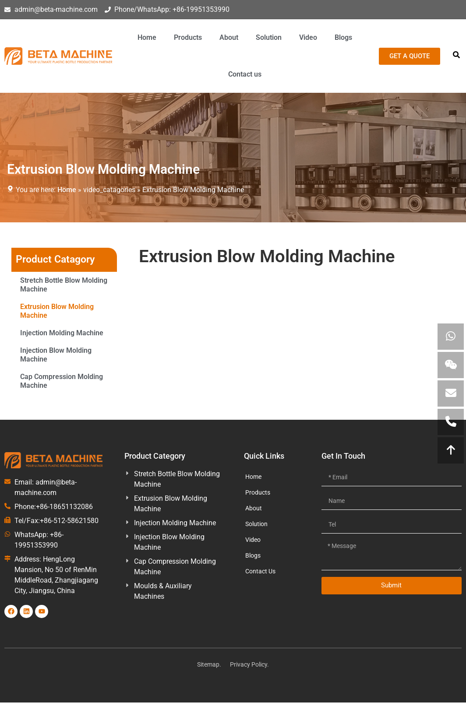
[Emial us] (451, 393)
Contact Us (260, 571)
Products (188, 37)
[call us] (451, 422)
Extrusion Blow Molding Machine (57, 311)
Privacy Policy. (249, 664)
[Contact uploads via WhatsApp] (451, 336)
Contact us (244, 74)
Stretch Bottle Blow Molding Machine (63, 284)
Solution (269, 37)
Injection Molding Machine (61, 333)
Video (308, 37)
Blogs (343, 37)
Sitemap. (209, 664)
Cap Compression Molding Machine (61, 381)
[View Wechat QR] (451, 365)
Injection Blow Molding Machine (56, 354)
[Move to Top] (451, 450)
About (228, 37)
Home (147, 37)
